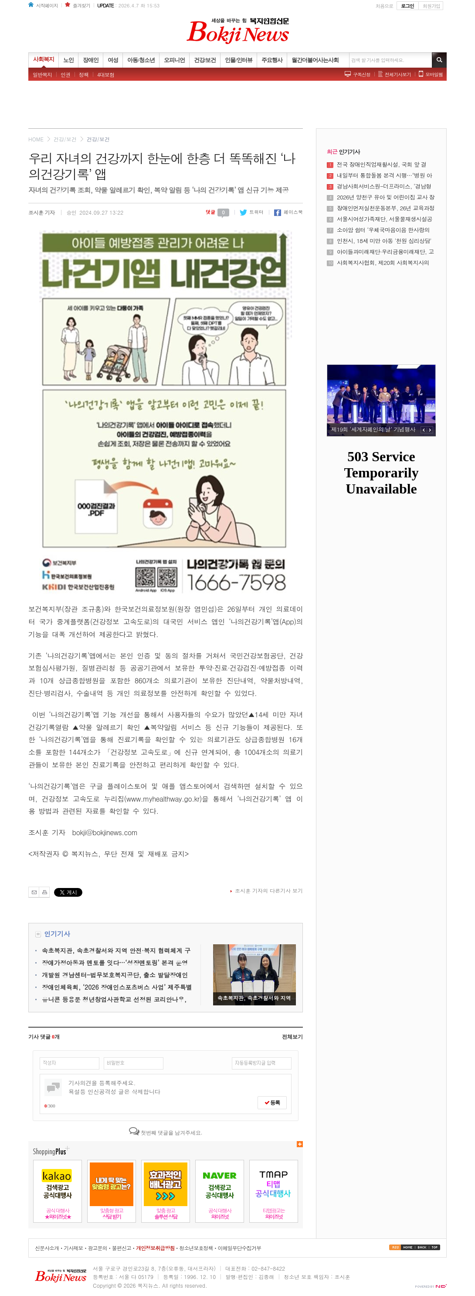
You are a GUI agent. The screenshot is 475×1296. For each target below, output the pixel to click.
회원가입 (431, 6)
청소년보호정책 (196, 1247)
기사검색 (439, 60)
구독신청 (361, 74)
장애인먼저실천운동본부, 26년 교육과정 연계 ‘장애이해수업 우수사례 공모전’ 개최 (385, 208)
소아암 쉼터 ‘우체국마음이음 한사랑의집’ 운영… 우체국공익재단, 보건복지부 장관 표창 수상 (384, 230)
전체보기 (292, 1037)
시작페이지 (47, 5)
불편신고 (121, 1247)
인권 (65, 74)
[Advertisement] (237, 107)
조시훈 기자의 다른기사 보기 (269, 890)
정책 (83, 74)
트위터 (252, 212)
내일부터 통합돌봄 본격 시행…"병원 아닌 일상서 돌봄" (384, 175)
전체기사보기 (398, 74)
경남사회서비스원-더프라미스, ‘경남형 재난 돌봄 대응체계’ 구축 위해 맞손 (384, 186)
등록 (272, 1103)
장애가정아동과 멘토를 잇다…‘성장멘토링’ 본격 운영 (115, 962)
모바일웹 (434, 74)
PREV (424, 429)
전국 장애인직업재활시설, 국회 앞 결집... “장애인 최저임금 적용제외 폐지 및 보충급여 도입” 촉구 (385, 164)
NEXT (430, 429)
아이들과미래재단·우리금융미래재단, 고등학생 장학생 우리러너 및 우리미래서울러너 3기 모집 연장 (386, 252)
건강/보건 (65, 139)
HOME (36, 139)
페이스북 (288, 212)
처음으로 (384, 6)
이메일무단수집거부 (239, 1247)
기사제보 (73, 1247)
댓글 (217, 212)
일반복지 (42, 74)
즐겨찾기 (81, 5)
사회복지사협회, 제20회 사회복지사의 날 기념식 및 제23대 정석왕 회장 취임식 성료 (385, 263)
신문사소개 (47, 1247)
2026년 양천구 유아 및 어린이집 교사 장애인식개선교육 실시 (385, 197)
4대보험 (105, 74)
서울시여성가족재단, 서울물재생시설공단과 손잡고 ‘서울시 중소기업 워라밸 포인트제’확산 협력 (385, 219)
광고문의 (97, 1247)
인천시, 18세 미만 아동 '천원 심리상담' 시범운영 (384, 241)
